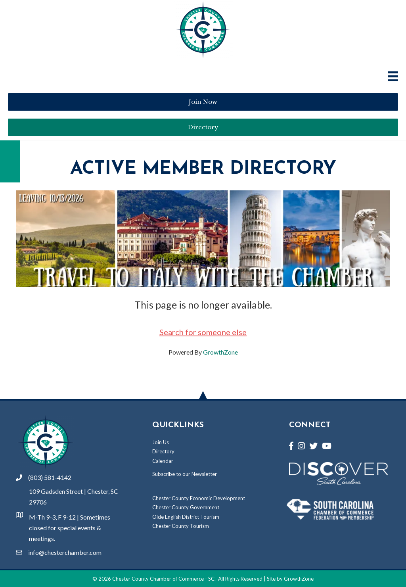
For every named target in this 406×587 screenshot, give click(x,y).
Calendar (162, 461)
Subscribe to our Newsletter (184, 474)
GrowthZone (220, 352)
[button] (203, 102)
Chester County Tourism (180, 526)
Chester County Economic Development (198, 498)
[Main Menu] (393, 76)
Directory (163, 451)
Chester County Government (185, 507)
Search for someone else (203, 332)
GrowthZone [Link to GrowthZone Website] (299, 578)
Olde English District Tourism (185, 517)
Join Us (160, 442)
